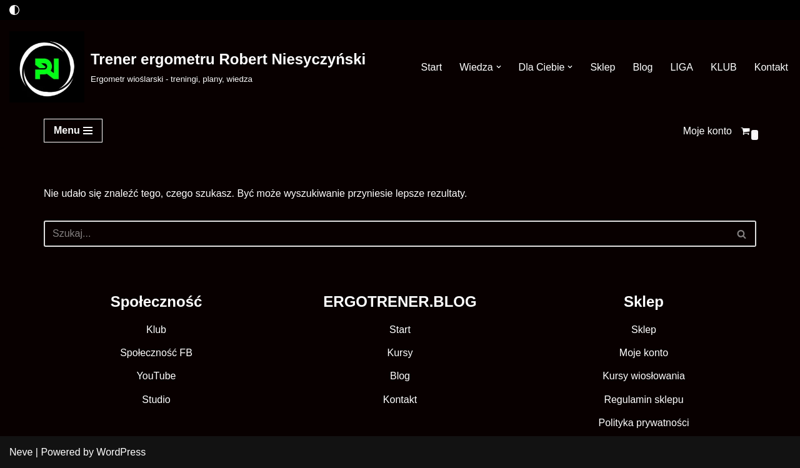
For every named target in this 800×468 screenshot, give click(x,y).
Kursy (400, 352)
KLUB (724, 67)
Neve (20, 452)
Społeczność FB (156, 352)
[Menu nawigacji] (73, 130)
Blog (642, 67)
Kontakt (771, 67)
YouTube (156, 376)
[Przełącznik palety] (14, 10)
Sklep (602, 67)
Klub (156, 329)
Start (431, 67)
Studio (156, 399)
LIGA (681, 67)
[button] (498, 66)
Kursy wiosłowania (643, 376)
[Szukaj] (386, 234)
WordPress (121, 452)
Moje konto (707, 131)
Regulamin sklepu (643, 399)
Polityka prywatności (644, 422)
